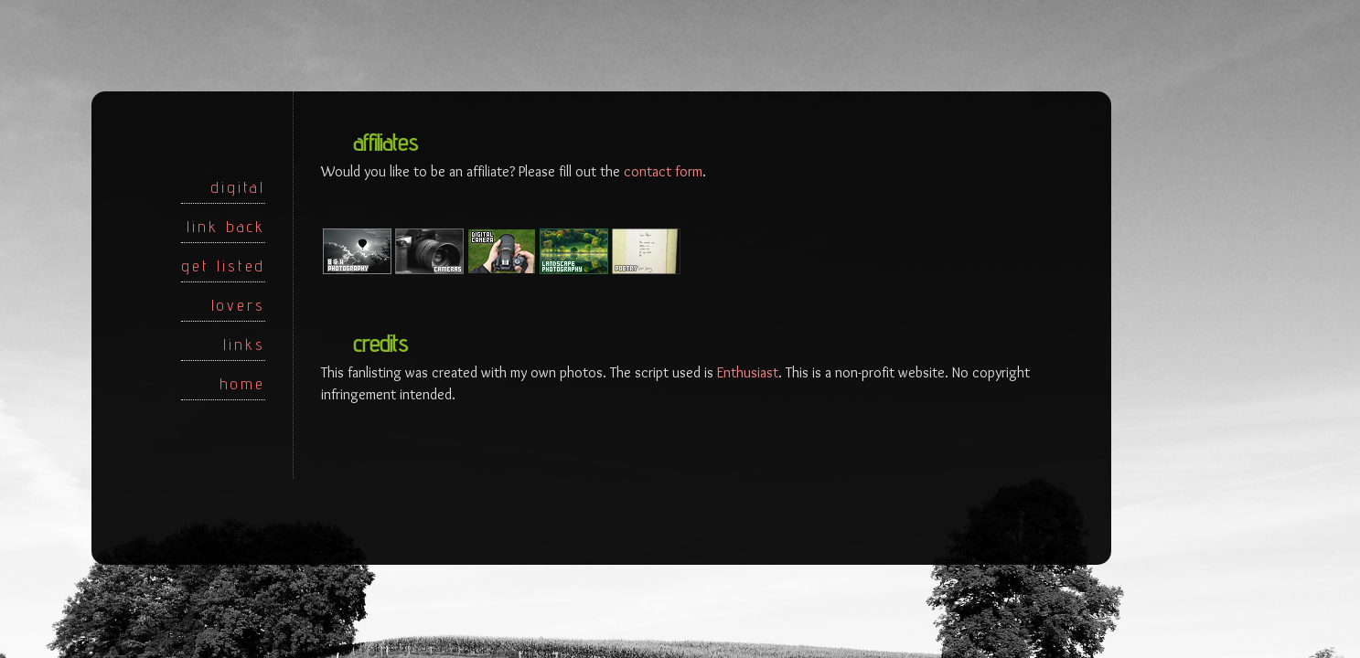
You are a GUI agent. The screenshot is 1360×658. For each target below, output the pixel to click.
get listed (223, 265)
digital (238, 186)
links (244, 344)
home (242, 383)
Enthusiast (747, 372)
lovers (238, 304)
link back (226, 226)
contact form (663, 171)
